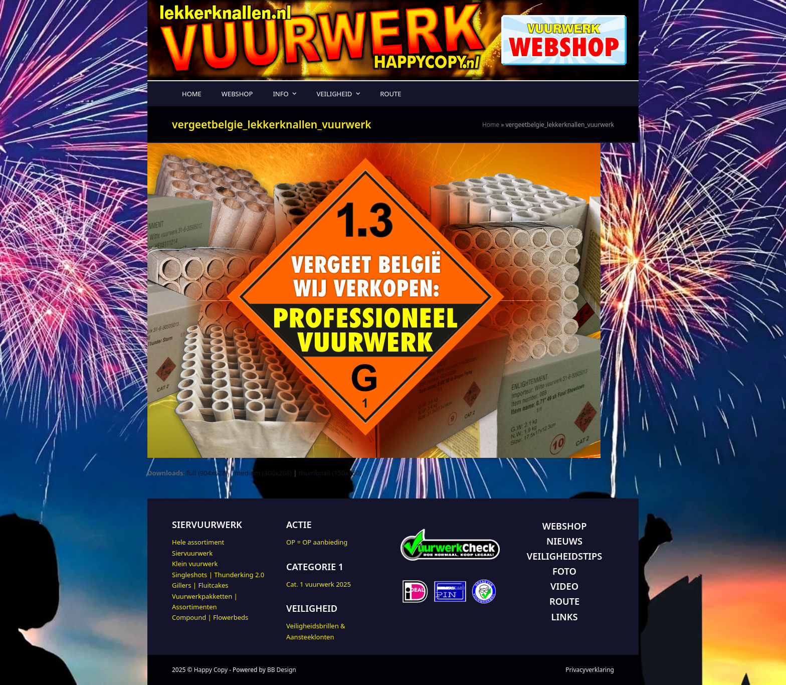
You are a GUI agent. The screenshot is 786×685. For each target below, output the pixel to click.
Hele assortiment (198, 542)
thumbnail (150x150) (330, 472)
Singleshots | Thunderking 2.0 (218, 574)
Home (490, 124)
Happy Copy (211, 669)
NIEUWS (564, 541)
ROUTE (564, 601)
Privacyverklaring (589, 669)
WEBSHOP (564, 526)
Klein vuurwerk (195, 563)
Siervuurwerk (192, 553)
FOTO (564, 571)
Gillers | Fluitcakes (200, 585)
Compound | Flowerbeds (210, 617)
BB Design (281, 669)
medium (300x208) (263, 472)
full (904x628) (207, 472)
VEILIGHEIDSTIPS (564, 556)
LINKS (564, 617)
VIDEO (564, 586)
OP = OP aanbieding (316, 542)
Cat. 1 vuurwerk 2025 (318, 584)
